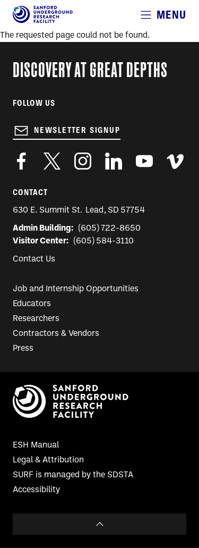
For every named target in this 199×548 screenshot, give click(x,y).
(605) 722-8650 (110, 228)
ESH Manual (36, 445)
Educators (32, 304)
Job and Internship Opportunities (76, 289)
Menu (171, 14)
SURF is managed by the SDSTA (73, 475)
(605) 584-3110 (104, 241)
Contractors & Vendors (56, 334)
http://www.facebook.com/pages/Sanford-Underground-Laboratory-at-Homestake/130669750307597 (21, 161)
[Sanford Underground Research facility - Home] (43, 21)
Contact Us (34, 259)
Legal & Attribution (48, 460)
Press (23, 348)
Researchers (36, 319)
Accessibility (36, 490)
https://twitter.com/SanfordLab (52, 161)
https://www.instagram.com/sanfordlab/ (82, 161)
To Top (99, 524)
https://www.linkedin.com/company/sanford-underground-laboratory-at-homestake (113, 161)
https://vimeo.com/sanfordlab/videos (175, 161)
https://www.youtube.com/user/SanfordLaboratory (144, 161)
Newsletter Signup (77, 130)
